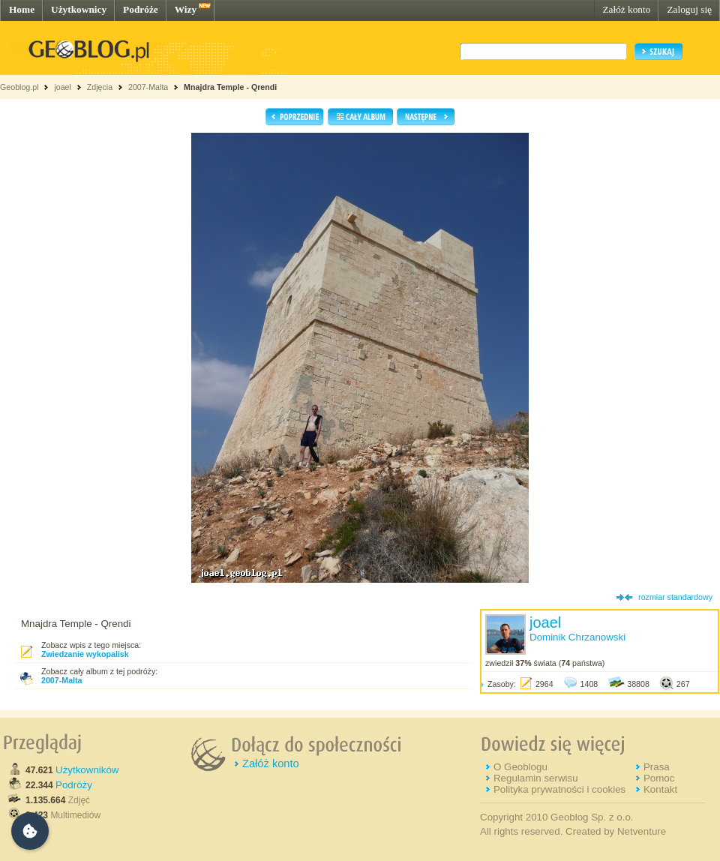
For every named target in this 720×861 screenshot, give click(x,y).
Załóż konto (626, 9)
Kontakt (660, 789)
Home (21, 9)
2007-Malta (148, 87)
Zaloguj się (689, 9)
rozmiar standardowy (675, 597)
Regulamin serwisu (536, 778)
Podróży (74, 784)
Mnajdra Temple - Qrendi (230, 87)
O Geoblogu (521, 766)
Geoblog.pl (19, 87)
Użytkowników (87, 770)
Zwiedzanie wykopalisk (85, 654)
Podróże (140, 9)
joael (62, 87)
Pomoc (659, 778)
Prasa (657, 766)
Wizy (185, 9)
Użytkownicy (78, 9)
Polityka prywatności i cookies (560, 789)
